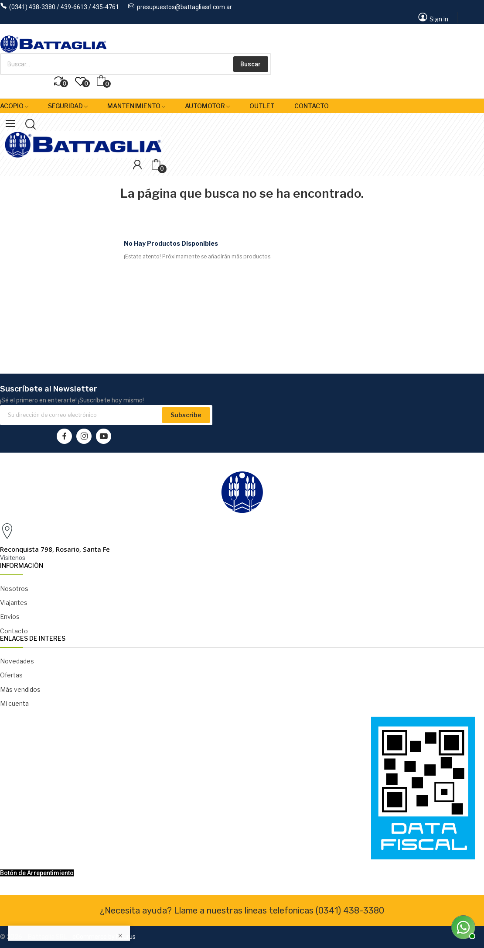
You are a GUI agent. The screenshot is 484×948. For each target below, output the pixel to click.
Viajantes (13, 602)
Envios (10, 616)
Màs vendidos (20, 689)
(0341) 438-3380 (350, 910)
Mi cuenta (14, 703)
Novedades (17, 661)
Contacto (14, 631)
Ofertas (11, 675)
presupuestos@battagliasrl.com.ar (184, 6)
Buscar (250, 64)
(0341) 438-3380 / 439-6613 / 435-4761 (64, 6)
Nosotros (14, 588)
